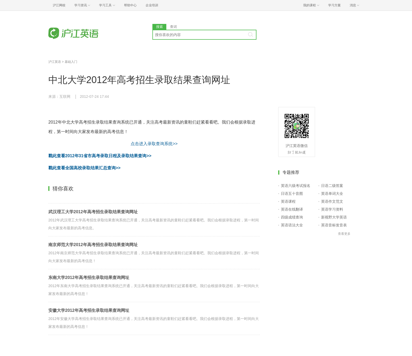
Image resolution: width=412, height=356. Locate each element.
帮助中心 (130, 5)
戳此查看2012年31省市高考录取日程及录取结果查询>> (99, 156)
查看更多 (344, 234)
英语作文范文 (332, 201)
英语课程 (288, 201)
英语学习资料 (332, 209)
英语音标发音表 (334, 225)
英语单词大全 (332, 193)
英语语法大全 (292, 225)
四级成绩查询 (292, 217)
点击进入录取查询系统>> (154, 143)
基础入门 (71, 62)
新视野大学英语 (334, 217)
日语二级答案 (332, 186)
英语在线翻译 (292, 209)
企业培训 (152, 5)
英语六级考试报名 (295, 186)
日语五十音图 (292, 193)
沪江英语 (54, 62)
